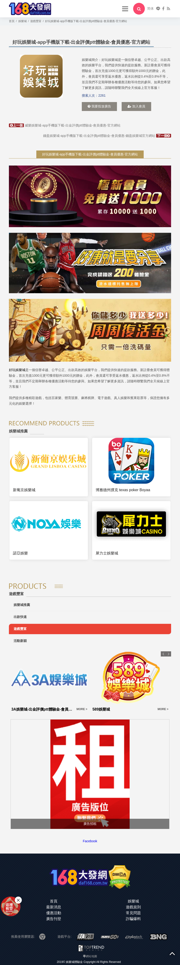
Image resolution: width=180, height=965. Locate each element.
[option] (41, 76)
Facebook (90, 841)
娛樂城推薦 (22, 605)
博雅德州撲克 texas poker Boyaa (123, 490)
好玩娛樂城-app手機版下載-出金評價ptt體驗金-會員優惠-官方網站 (90, 154)
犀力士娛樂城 (107, 553)
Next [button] (168, 654)
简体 (150, 8)
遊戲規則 (133, 907)
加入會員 (136, 106)
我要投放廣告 (99, 106)
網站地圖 (91, 956)
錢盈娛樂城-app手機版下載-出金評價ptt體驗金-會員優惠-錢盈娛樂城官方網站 (107, 136)
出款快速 (20, 617)
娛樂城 (133, 901)
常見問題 (133, 913)
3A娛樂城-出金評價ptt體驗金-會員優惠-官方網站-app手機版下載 (42, 709)
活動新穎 (20, 641)
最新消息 (53, 907)
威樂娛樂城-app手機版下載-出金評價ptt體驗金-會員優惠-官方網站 (64, 125)
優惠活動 (53, 913)
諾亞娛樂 (20, 553)
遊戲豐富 (20, 629)
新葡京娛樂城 (24, 490)
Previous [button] (163, 654)
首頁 (53, 901)
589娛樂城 (101, 709)
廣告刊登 (53, 919)
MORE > (81, 709)
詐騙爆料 (133, 919)
